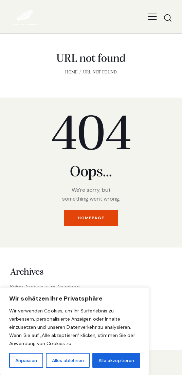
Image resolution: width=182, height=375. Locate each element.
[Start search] (167, 18)
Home (71, 72)
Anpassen (26, 360)
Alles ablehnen (68, 360)
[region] (74, 331)
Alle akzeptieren (116, 360)
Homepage (91, 218)
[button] (152, 16)
